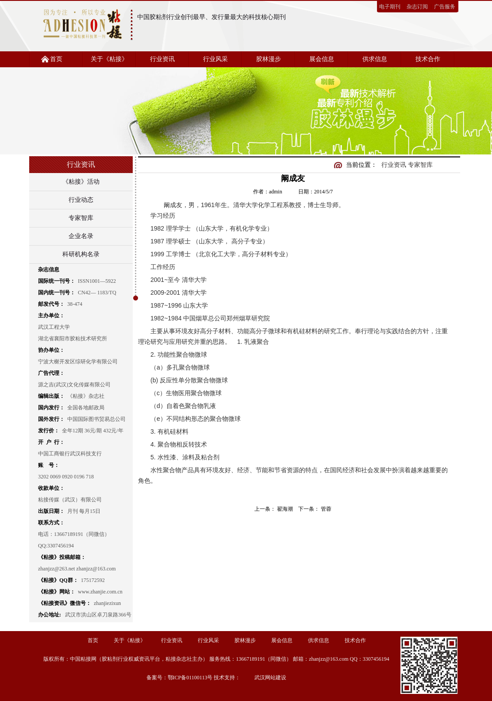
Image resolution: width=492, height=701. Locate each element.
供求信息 (374, 59)
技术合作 (427, 59)
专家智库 (81, 218)
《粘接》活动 (81, 181)
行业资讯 (162, 59)
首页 (56, 59)
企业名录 (81, 236)
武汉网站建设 (270, 677)
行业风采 (215, 59)
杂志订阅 (417, 7)
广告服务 (444, 7)
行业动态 (81, 199)
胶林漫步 (268, 59)
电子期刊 (389, 7)
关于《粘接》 (109, 59)
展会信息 (321, 59)
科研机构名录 (81, 254)
